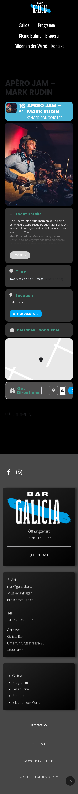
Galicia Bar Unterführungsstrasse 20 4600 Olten (25, 676)
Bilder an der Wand (26, 720)
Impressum (39, 743)
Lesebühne (20, 707)
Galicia (17, 693)
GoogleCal (49, 330)
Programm (20, 700)
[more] (20, 255)
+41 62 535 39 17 (20, 652)
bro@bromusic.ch (20, 632)
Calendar (26, 330)
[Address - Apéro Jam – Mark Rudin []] (45, 390)
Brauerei (18, 713)
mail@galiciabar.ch (20, 619)
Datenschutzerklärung (39, 761)
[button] (70, 781)
